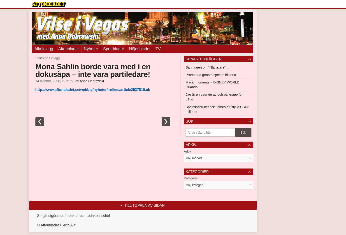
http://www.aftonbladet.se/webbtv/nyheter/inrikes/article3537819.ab (92, 90)
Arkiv (187, 151)
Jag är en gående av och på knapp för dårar (214, 97)
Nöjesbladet (140, 49)
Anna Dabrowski (92, 81)
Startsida (41, 58)
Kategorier (191, 178)
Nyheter (91, 49)
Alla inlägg (44, 49)
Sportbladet (113, 49)
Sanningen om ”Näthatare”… (207, 67)
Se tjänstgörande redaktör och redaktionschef (73, 216)
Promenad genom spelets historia (211, 75)
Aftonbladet (68, 49)
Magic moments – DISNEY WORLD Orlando (212, 84)
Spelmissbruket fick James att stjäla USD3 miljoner (217, 109)
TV (158, 49)
